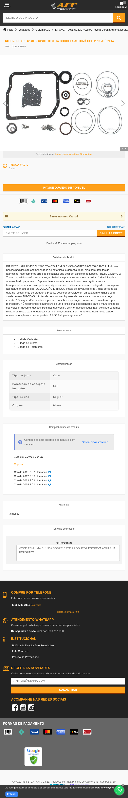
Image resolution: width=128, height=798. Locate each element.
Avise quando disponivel (64, 187)
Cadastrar (68, 689)
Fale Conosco (20, 651)
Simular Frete (111, 233)
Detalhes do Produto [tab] (64, 257)
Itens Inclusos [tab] (64, 330)
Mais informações (104, 787)
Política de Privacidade (25, 657)
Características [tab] (64, 364)
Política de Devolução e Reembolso (33, 645)
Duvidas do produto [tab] (63, 528)
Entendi (11, 794)
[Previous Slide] (5, 102)
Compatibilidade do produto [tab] (64, 427)
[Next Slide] (123, 102)
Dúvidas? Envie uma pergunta (63, 243)
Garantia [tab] (64, 504)
